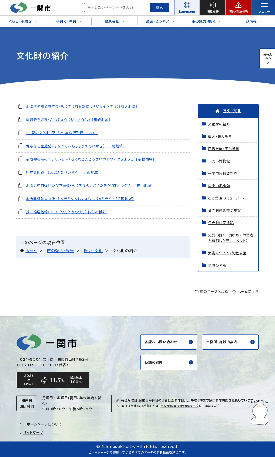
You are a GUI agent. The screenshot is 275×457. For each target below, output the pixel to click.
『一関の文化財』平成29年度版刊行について (62, 133)
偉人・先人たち (220, 136)
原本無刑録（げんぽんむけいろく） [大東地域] (63, 172)
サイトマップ (31, 432)
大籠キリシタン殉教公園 (227, 253)
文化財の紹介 (219, 124)
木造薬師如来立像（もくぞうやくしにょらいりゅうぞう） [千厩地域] (80, 199)
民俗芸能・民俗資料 (224, 149)
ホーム (31, 251)
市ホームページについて (41, 424)
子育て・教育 (69, 21)
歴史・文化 (93, 251)
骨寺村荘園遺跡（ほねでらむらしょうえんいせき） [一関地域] (75, 146)
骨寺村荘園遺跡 (221, 223)
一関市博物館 (219, 161)
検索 (160, 7)
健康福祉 (115, 21)
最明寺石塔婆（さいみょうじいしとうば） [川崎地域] (68, 119)
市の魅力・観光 (206, 21)
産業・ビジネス (160, 21)
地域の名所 (217, 265)
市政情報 (252, 21)
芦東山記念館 (219, 186)
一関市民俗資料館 (222, 173)
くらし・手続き (23, 21)
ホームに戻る (245, 291)
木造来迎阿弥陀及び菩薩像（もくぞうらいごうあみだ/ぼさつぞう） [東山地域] (89, 185)
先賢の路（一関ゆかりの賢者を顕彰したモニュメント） (231, 237)
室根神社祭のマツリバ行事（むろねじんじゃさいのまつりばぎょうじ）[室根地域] (90, 159)
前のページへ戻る (211, 291)
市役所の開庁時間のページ (179, 405)
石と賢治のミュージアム (227, 198)
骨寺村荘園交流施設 (224, 210)
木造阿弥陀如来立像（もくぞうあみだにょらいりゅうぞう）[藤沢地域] (81, 106)
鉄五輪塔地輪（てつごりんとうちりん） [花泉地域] (66, 212)
